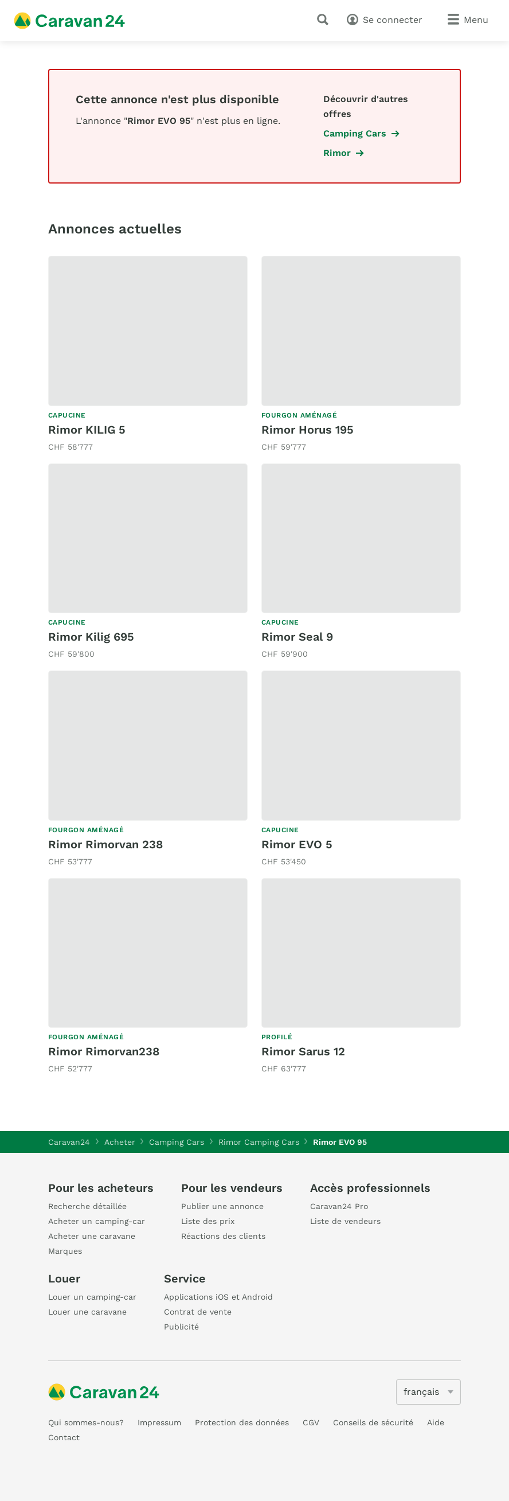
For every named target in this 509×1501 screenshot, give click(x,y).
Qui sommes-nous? (86, 1422)
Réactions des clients (223, 1236)
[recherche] (325, 19)
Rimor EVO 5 (296, 844)
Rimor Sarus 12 (303, 1051)
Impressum (159, 1422)
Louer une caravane (87, 1311)
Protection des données (242, 1422)
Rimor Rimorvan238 (103, 1051)
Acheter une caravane (91, 1236)
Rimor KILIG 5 (87, 429)
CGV (311, 1422)
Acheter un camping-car (96, 1221)
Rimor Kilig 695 (91, 637)
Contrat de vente (198, 1311)
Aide (435, 1422)
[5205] (428, 1392)
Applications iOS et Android (218, 1296)
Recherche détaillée (87, 1206)
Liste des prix (207, 1221)
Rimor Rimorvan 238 (105, 844)
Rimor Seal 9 (297, 637)
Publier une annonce (222, 1206)
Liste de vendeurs (345, 1221)
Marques (65, 1251)
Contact (64, 1437)
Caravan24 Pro (339, 1206)
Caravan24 (69, 1142)
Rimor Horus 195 (307, 429)
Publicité (181, 1326)
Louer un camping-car (92, 1296)
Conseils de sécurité (373, 1422)
